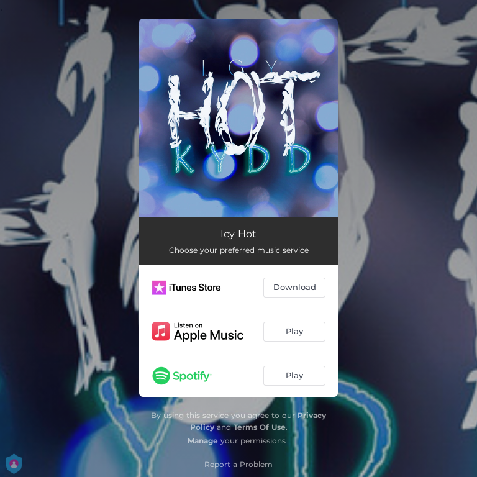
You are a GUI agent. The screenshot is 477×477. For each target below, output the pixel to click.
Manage (203, 440)
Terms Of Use (260, 427)
